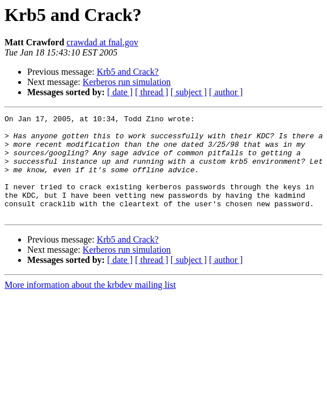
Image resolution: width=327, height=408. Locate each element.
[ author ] (226, 92)
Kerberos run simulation (127, 82)
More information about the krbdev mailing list (90, 305)
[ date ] (120, 92)
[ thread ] (151, 92)
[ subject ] (189, 92)
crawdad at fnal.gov (102, 42)
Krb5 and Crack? (128, 71)
